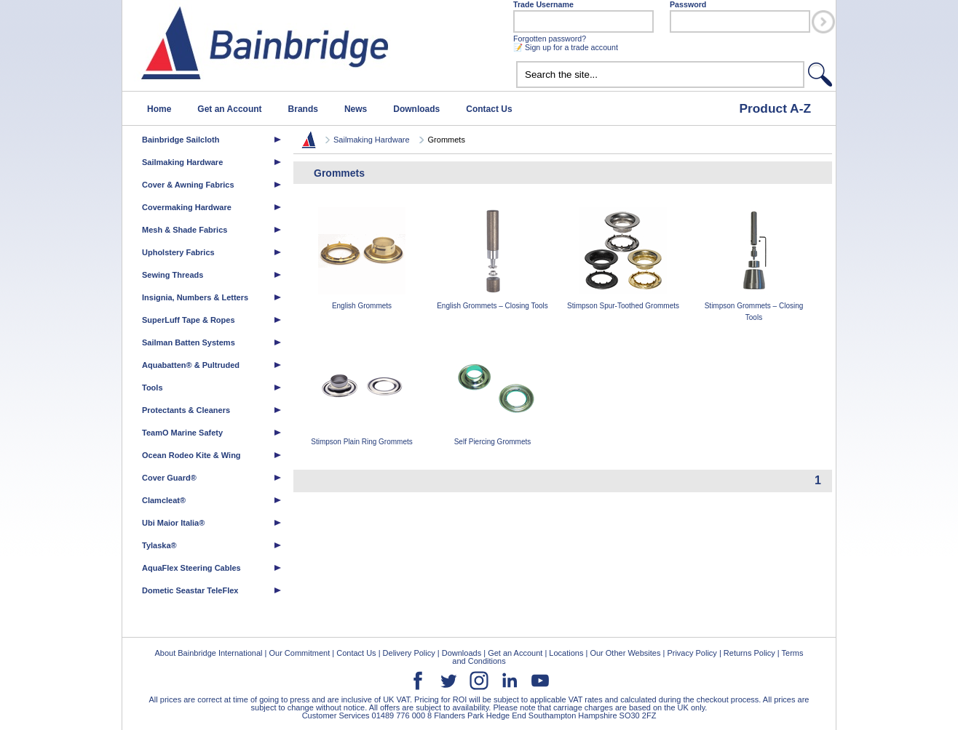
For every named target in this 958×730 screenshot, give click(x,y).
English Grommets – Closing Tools (492, 258)
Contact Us (489, 109)
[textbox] (660, 74)
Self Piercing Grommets (493, 394)
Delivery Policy (409, 653)
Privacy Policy (691, 653)
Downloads (416, 109)
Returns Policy (749, 653)
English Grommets (362, 258)
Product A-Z (775, 108)
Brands (303, 109)
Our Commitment (299, 653)
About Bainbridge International (208, 653)
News (355, 109)
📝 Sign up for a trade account (565, 47)
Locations (566, 653)
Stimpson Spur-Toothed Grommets (623, 258)
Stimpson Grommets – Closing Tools (754, 264)
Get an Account (229, 109)
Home (159, 109)
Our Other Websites (625, 653)
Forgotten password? (549, 38)
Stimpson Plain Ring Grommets (362, 394)
